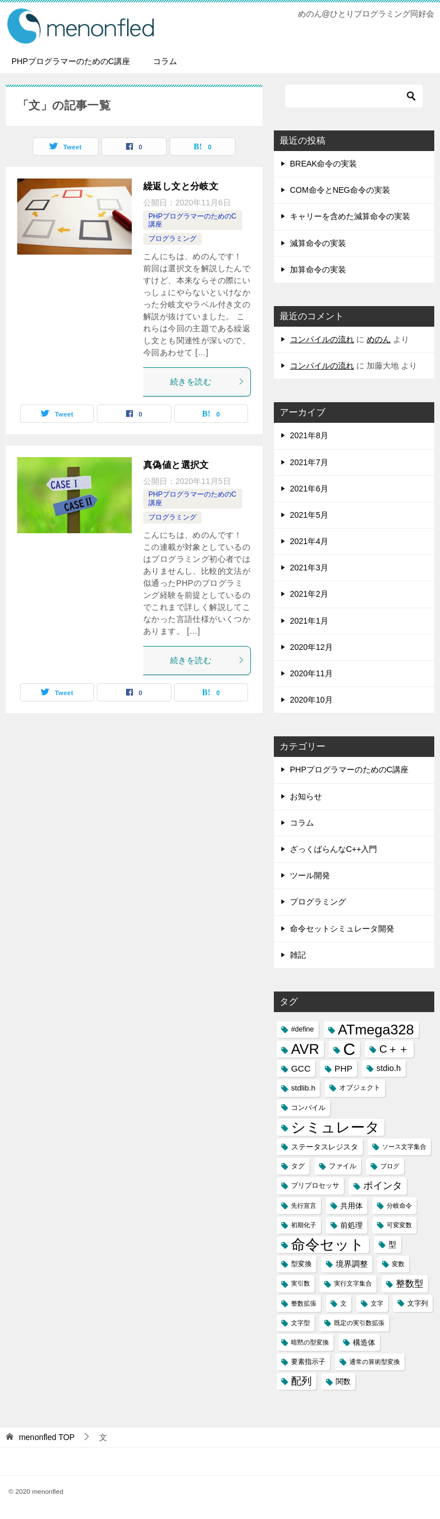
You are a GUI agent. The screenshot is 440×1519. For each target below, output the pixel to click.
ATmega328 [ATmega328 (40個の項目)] (376, 1029)
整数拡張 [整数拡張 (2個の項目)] (303, 1303)
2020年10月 (311, 699)
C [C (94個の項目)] (349, 1049)
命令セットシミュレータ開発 (342, 928)
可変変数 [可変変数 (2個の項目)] (399, 1224)
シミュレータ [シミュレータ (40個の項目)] (335, 1127)
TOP (47, 1437)
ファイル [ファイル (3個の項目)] (342, 1166)
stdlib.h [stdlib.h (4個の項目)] (303, 1088)
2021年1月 (309, 620)
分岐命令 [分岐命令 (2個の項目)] (399, 1205)
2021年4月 (309, 541)
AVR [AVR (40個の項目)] (305, 1049)
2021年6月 (309, 488)
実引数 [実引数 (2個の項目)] (300, 1283)
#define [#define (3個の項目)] (302, 1029)
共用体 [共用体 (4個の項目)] (351, 1205)
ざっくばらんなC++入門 (333, 849)
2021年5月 (309, 514)
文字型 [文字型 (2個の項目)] (300, 1322)
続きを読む (207, 381)
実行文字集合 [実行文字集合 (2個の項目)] (353, 1283)
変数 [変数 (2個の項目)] (398, 1263)
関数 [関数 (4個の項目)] (343, 1381)
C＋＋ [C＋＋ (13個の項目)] (394, 1049)
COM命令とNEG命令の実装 (340, 190)
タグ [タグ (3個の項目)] (298, 1166)
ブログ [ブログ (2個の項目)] (389, 1166)
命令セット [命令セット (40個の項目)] (327, 1244)
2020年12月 (311, 647)
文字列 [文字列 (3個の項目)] (417, 1303)
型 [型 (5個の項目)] (392, 1244)
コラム (165, 61)
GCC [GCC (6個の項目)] (301, 1068)
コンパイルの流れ (322, 339)
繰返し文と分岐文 (180, 186)
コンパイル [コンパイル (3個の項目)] (308, 1108)
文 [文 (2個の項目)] (343, 1303)
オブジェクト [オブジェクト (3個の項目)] (359, 1088)
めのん (379, 339)
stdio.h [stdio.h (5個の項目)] (388, 1068)
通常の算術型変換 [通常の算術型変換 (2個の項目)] (374, 1361)
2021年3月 (309, 567)
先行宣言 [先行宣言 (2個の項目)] (303, 1205)
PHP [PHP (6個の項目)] (343, 1068)
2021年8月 (309, 435)
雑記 (298, 954)
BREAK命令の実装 (323, 163)
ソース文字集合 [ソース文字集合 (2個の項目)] (404, 1146)
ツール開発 (310, 875)
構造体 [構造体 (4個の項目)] (364, 1342)
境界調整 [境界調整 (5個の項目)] (352, 1263)
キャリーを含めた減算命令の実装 (350, 216)
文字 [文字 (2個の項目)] (377, 1303)
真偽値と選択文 (176, 465)
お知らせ (306, 796)
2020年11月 (311, 673)
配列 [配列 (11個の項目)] (301, 1381)
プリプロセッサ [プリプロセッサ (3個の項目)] (315, 1185)
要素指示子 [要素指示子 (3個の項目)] (308, 1362)
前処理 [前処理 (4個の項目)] (351, 1225)
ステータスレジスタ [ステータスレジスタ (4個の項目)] (324, 1147)
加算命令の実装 (318, 269)
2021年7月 (309, 462)
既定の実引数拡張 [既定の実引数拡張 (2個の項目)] (359, 1322)
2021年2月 (309, 593)
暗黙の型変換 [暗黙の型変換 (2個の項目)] (310, 1342)
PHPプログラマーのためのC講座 (70, 61)
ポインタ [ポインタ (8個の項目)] (382, 1185)
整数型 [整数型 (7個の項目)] (409, 1283)
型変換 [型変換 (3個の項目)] (301, 1264)
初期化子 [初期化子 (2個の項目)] (303, 1224)
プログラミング (172, 239)
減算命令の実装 (318, 243)
